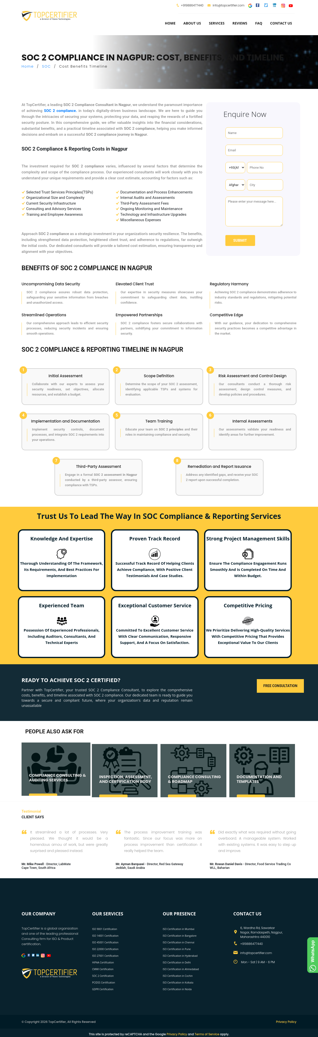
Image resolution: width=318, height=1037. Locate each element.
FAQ (258, 23)
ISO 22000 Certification (105, 949)
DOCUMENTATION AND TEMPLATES (259, 783)
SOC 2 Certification (103, 975)
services (216, 23)
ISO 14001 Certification (105, 935)
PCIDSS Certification (103, 982)
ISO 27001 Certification (105, 955)
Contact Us (281, 23)
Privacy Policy (286, 1021)
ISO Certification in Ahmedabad (181, 969)
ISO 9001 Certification (104, 929)
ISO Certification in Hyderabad (180, 955)
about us (192, 23)
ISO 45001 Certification (105, 942)
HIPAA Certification (103, 962)
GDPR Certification (102, 989)
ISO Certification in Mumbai (178, 929)
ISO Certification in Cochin (178, 975)
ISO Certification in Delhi (177, 962)
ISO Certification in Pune (177, 949)
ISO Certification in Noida (177, 989)
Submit (240, 240)
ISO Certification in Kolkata (178, 982)
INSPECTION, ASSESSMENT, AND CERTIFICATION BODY (125, 783)
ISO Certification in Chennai (178, 942)
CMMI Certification (102, 969)
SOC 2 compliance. (60, 110)
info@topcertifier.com (226, 5)
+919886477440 (192, 5)
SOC (46, 66)
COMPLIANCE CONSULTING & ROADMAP (194, 783)
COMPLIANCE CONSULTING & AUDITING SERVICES (57, 781)
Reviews (239, 23)
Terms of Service (207, 1034)
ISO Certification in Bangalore (179, 935)
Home (170, 23)
